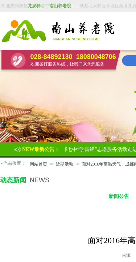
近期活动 (64, 164)
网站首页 (38, 164)
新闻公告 (119, 196)
